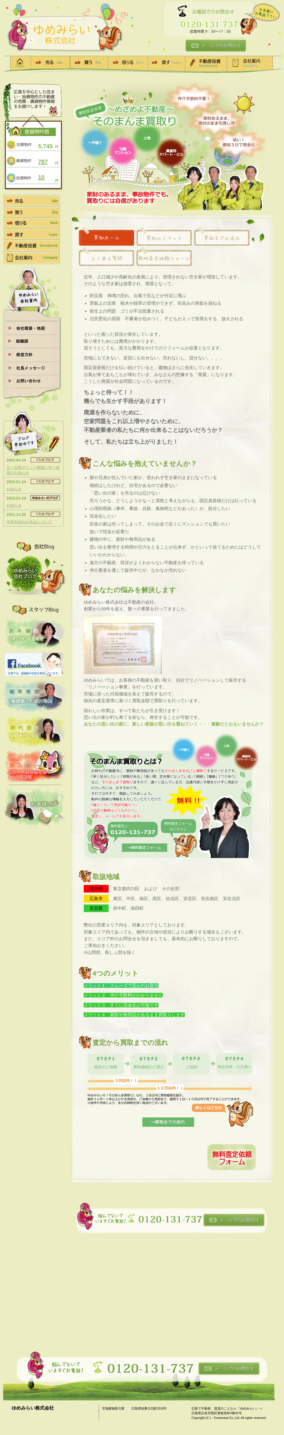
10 (41, 177)
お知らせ (14, 489)
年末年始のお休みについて (29, 522)
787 (43, 162)
